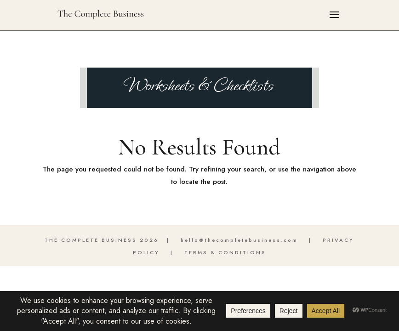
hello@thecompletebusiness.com (239, 240)
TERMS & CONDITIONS (225, 252)
